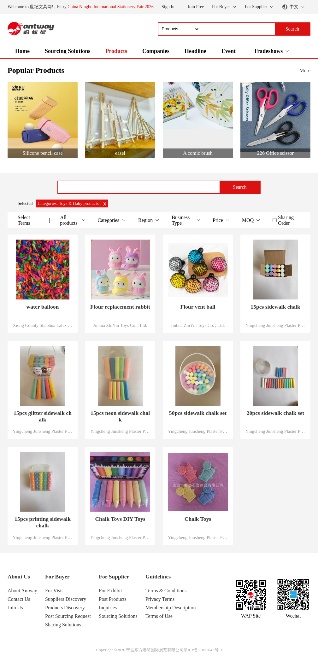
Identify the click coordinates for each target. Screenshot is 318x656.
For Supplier (114, 576)
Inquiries (108, 607)
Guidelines (158, 576)
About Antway (22, 590)
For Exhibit (110, 590)
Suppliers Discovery (65, 599)
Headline (195, 51)
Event (228, 51)
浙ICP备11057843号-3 (203, 649)
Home (22, 51)
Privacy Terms (159, 599)
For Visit (54, 590)
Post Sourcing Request (68, 616)
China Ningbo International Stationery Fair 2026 (111, 6)
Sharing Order (286, 220)
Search (240, 187)
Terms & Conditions (165, 590)
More (304, 70)
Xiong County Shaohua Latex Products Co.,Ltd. (43, 325)
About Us (19, 576)
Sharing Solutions (63, 624)
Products (116, 51)
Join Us (15, 607)
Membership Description (170, 607)
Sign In (168, 6)
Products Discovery (65, 607)
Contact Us (19, 599)
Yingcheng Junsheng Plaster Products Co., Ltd (275, 325)
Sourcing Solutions (67, 51)
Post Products (113, 599)
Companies (155, 51)
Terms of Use (159, 616)
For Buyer (57, 576)
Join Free (196, 6)
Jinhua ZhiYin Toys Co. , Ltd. (120, 325)
